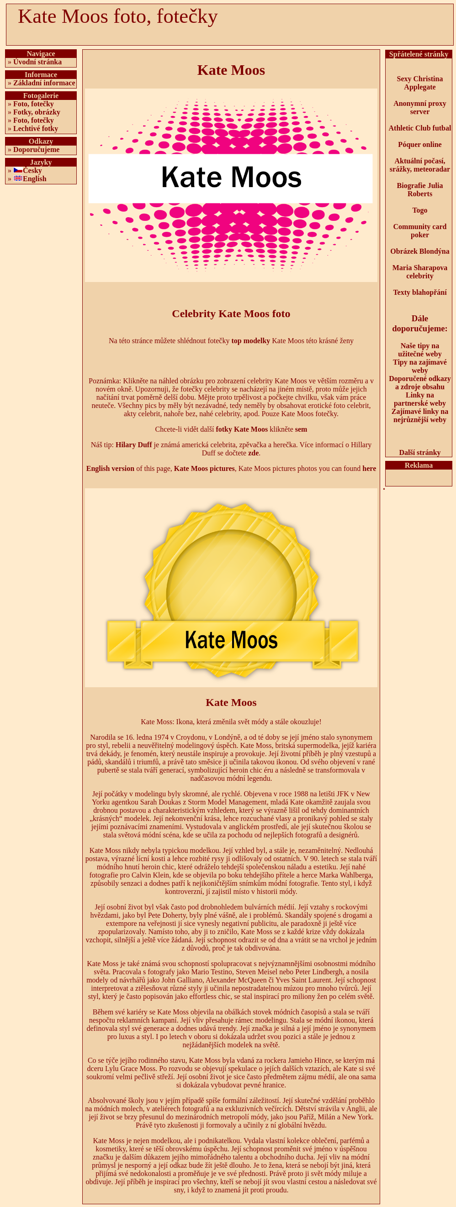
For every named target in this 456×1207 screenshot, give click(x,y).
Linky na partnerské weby (420, 399)
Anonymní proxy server (419, 107)
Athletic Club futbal (420, 128)
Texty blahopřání (419, 292)
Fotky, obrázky (36, 112)
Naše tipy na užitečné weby (420, 350)
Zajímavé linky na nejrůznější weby (420, 415)
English (35, 179)
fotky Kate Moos (242, 429)
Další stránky (419, 452)
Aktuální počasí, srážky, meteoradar (420, 165)
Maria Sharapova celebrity (419, 272)
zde (253, 453)
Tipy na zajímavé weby (420, 366)
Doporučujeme (36, 149)
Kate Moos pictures (204, 468)
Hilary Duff (134, 445)
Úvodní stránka (37, 62)
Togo (419, 210)
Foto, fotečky (33, 104)
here (369, 468)
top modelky (250, 341)
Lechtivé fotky (35, 128)
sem (301, 429)
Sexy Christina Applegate (420, 83)
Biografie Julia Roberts (420, 190)
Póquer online (419, 144)
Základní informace (44, 83)
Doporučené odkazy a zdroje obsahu (420, 383)
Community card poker (420, 231)
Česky (32, 170)
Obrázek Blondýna (419, 251)
